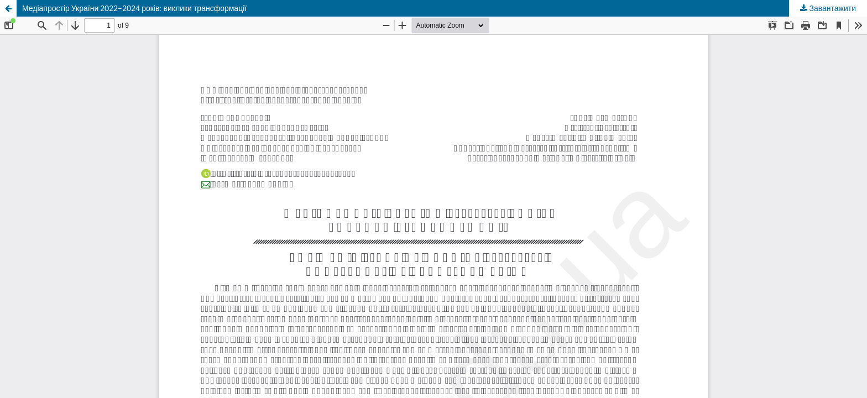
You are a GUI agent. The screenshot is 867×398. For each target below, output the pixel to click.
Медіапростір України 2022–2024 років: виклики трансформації (134, 8)
